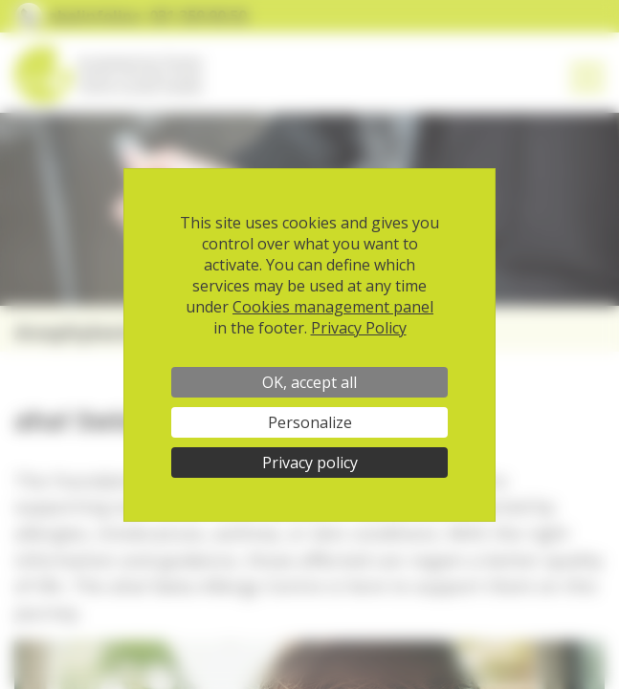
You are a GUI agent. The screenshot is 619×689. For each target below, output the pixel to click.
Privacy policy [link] (310, 462)
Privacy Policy (359, 327)
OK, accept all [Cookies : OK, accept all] (309, 382)
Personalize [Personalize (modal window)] (310, 422)
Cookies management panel (332, 306)
